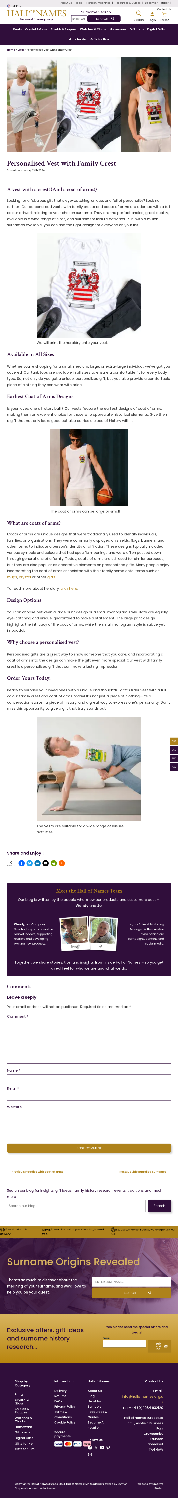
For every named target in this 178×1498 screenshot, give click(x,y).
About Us (95, 1391)
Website (14, 1107)
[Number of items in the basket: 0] (164, 16)
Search (159, 1206)
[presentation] (33, 1131)
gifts (51, 577)
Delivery (60, 1391)
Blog (21, 50)
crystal (25, 577)
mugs (12, 577)
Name (13, 1070)
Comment (17, 1016)
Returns (60, 1396)
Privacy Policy (65, 1406)
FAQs (58, 1401)
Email (13, 1088)
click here (69, 588)
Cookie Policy (65, 1422)
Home (11, 50)
